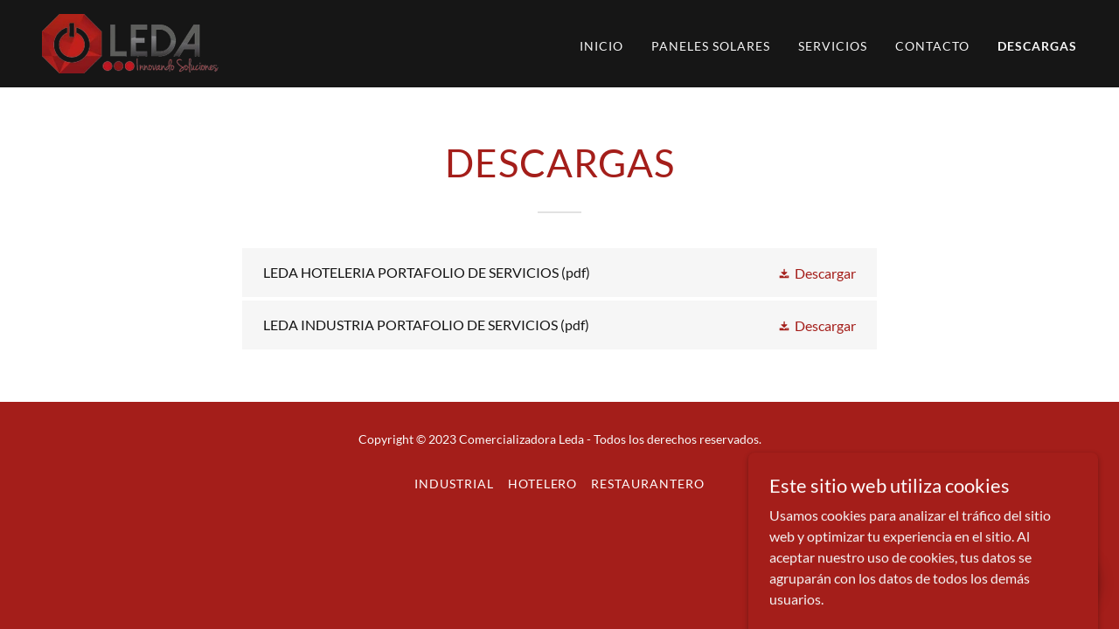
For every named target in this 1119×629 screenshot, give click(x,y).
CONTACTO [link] (932, 45)
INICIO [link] (601, 45)
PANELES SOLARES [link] (710, 45)
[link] (130, 41)
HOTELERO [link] (543, 483)
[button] (816, 272)
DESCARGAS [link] (1037, 45)
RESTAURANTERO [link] (648, 483)
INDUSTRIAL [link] (454, 483)
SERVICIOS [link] (832, 45)
